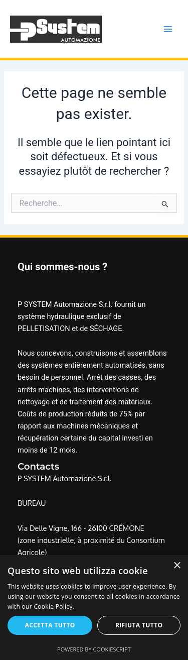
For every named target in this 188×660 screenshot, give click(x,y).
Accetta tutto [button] (50, 625)
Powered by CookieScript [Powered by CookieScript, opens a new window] (94, 649)
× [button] (176, 566)
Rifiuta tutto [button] (139, 625)
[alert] (94, 607)
